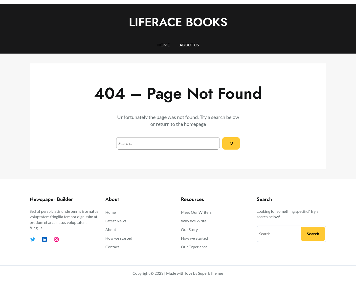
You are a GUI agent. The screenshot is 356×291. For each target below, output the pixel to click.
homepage (195, 124)
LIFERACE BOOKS (178, 22)
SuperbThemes (210, 273)
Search (313, 233)
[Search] (231, 143)
